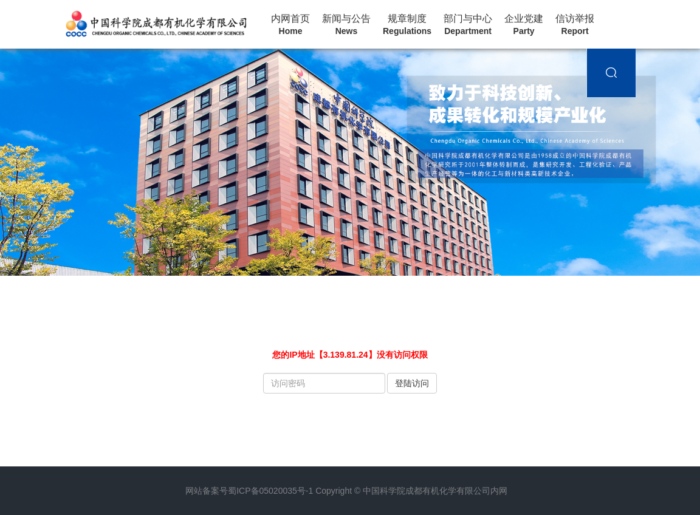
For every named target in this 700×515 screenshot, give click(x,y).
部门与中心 (468, 24)
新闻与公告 (346, 24)
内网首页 (290, 24)
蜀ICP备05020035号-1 (270, 491)
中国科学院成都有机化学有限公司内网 (435, 491)
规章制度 (407, 24)
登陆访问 (412, 383)
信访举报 (574, 24)
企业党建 (523, 24)
